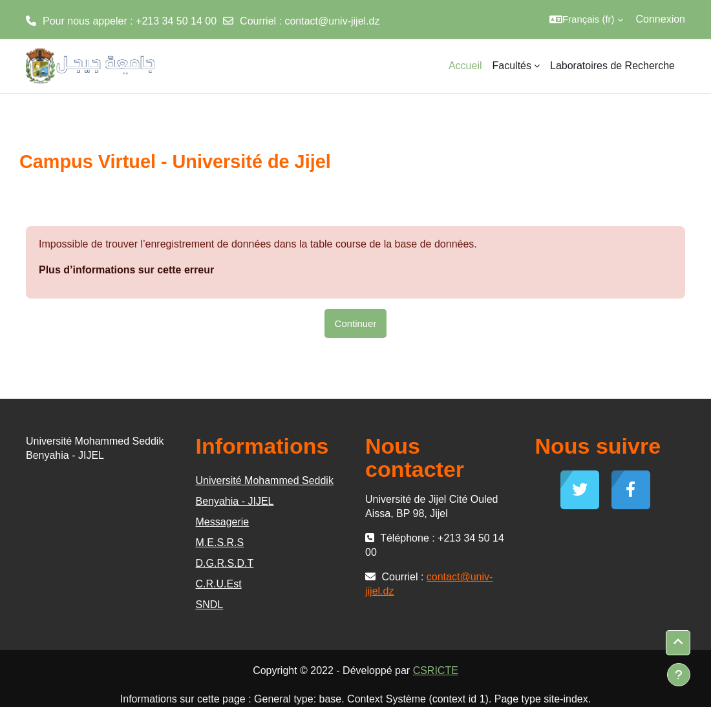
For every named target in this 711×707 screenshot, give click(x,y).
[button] (586, 19)
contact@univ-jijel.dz (331, 21)
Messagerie (222, 521)
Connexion (661, 19)
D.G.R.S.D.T (225, 563)
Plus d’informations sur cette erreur (126, 269)
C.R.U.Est (219, 583)
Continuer (356, 323)
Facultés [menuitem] (512, 65)
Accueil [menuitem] (465, 65)
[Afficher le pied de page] (678, 674)
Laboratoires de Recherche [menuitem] (612, 65)
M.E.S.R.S (220, 542)
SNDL (210, 604)
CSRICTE (435, 670)
